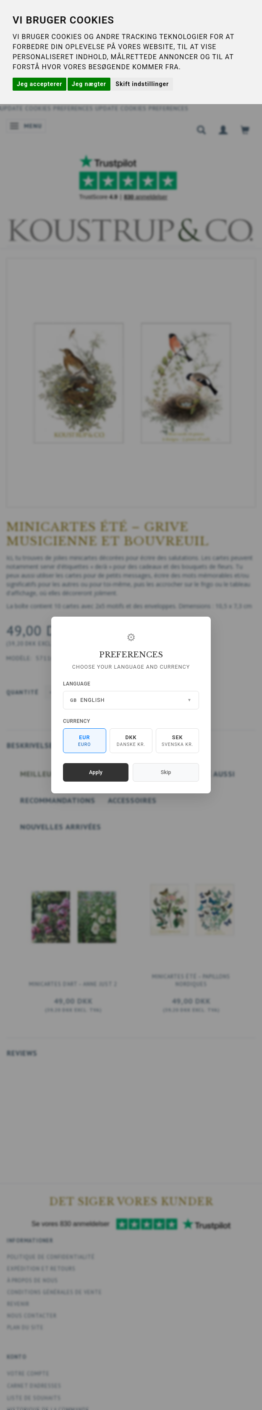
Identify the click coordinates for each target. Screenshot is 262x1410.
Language (76, 684)
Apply (95, 772)
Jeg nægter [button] (89, 84)
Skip (166, 772)
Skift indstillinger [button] (142, 84)
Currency (76, 721)
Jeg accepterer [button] (39, 84)
